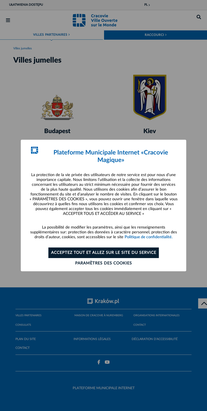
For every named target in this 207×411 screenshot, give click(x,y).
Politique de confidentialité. (149, 237)
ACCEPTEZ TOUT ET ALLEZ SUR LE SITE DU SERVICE (103, 253)
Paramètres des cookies (103, 263)
